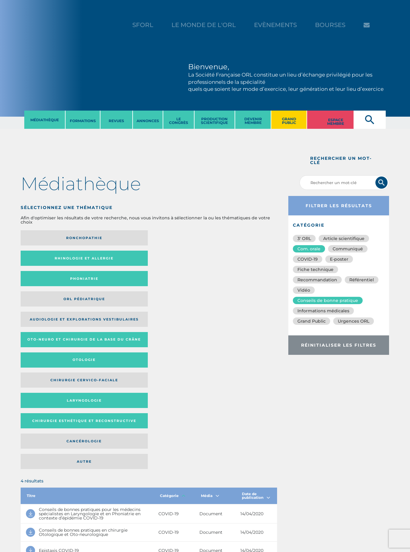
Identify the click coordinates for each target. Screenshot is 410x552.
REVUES (116, 120)
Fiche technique (315, 269)
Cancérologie (178, 285)
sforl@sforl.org (106, 514)
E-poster (339, 259)
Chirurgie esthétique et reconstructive (109, 284)
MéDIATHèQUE (44, 120)
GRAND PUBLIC (289, 121)
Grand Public (311, 321)
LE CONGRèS (178, 121)
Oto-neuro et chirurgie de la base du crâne (109, 260)
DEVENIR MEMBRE (253, 121)
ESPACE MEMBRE (335, 122)
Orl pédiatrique (242, 238)
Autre (242, 285)
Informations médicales (323, 311)
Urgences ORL (353, 321)
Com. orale (308, 249)
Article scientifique (343, 238)
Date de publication (256, 321)
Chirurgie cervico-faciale (241, 260)
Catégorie (172, 321)
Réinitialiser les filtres (338, 345)
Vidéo (303, 290)
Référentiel (361, 280)
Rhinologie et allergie (107, 238)
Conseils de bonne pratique (327, 300)
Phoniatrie (178, 238)
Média (210, 321)
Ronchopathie (50, 238)
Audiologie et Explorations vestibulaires (43, 260)
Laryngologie (49, 285)
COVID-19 (307, 259)
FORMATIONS (83, 120)
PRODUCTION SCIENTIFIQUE (214, 121)
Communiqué (348, 249)
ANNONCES (148, 120)
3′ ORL (304, 238)
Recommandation (317, 280)
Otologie (178, 260)
